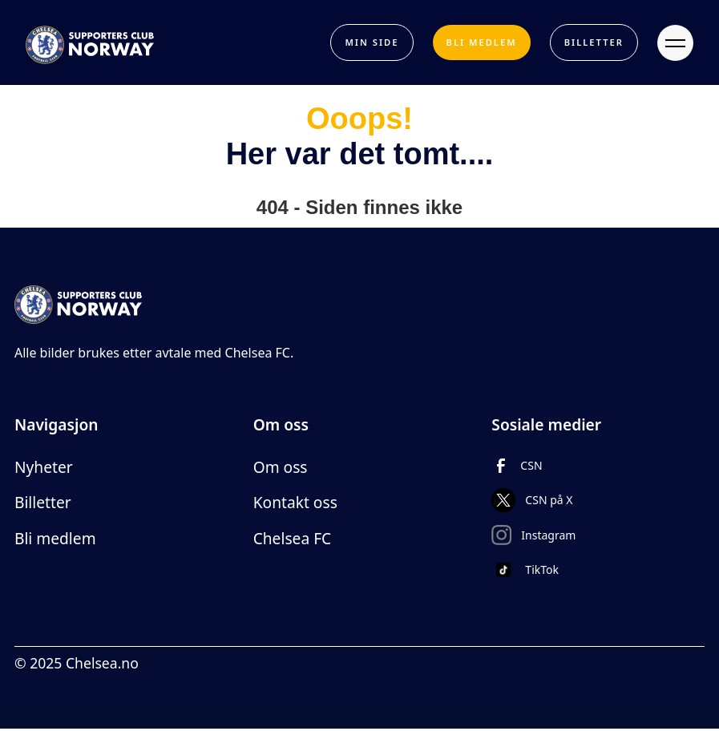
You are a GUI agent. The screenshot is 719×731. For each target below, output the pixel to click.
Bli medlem (55, 538)
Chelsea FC (292, 538)
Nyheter (43, 467)
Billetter (42, 502)
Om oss (280, 467)
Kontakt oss (295, 502)
